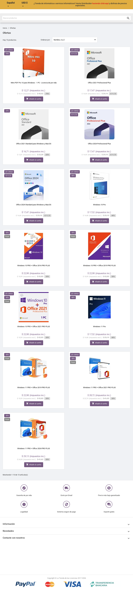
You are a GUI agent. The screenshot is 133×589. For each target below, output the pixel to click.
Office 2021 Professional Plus (99, 83)
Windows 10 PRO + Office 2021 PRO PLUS (33, 326)
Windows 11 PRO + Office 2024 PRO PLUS (33, 448)
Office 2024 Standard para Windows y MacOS (33, 205)
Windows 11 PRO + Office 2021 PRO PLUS (99, 387)
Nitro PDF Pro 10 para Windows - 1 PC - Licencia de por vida (34, 83)
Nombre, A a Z (75, 39)
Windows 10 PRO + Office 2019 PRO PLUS (99, 265)
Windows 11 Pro (99, 326)
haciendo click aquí (100, 3)
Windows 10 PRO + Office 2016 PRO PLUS (33, 265)
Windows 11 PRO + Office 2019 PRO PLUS (33, 387)
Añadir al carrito (33, 99)
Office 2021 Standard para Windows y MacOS (33, 144)
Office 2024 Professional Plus (99, 144)
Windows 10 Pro (99, 205)
